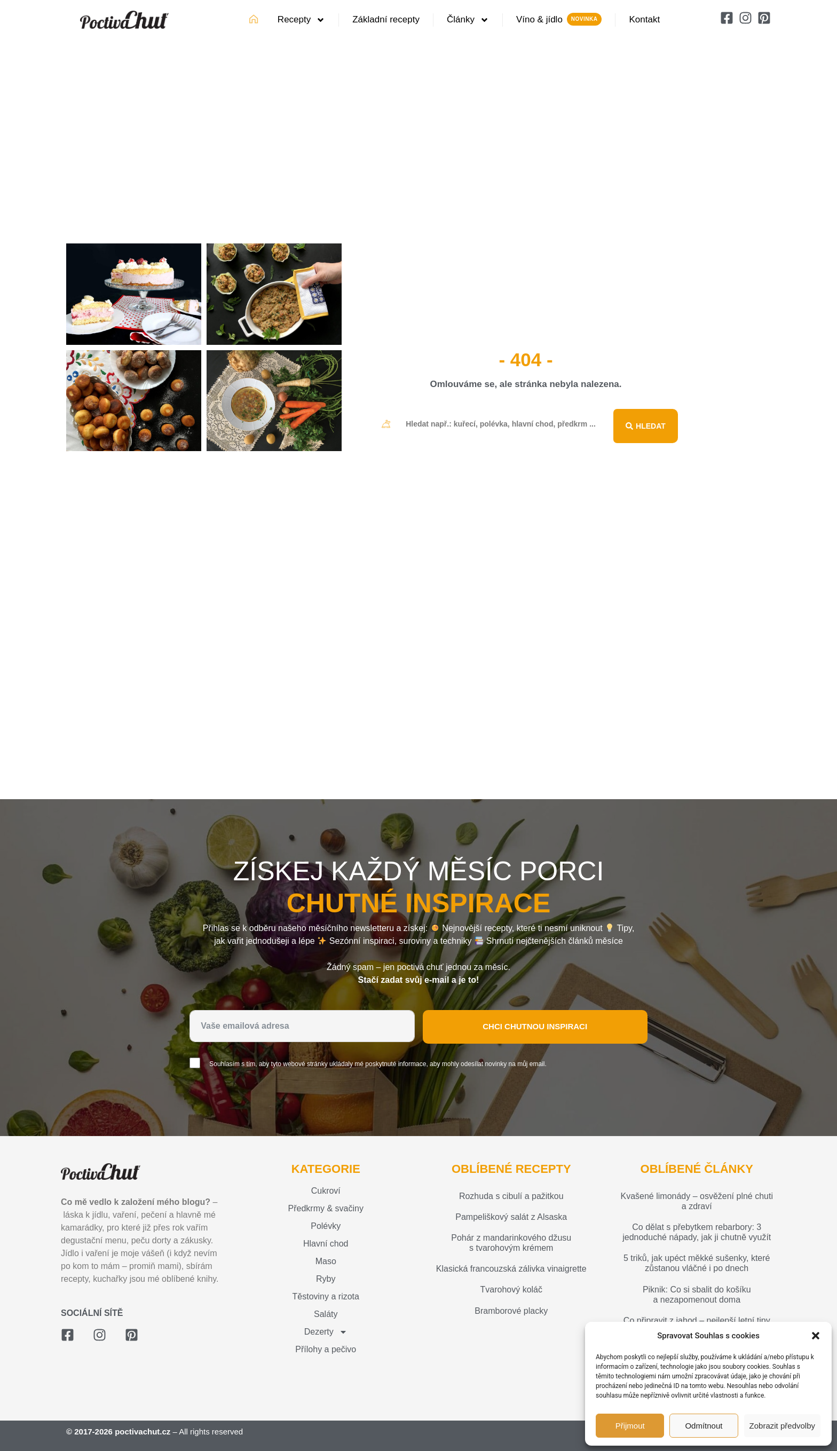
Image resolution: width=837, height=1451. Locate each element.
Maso (325, 1261)
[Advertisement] (418, 141)
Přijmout (630, 1425)
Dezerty (326, 1332)
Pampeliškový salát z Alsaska (511, 1216)
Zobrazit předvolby (782, 1425)
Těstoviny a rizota (326, 1296)
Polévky (326, 1226)
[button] (815, 1335)
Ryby (325, 1278)
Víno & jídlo (539, 19)
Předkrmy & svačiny (326, 1208)
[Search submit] (645, 424)
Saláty (325, 1314)
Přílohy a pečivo (325, 1349)
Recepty (301, 20)
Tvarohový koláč (511, 1289)
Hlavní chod (326, 1243)
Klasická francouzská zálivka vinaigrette (511, 1268)
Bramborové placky (511, 1310)
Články (468, 20)
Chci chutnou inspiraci (535, 1026)
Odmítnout (703, 1425)
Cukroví (326, 1190)
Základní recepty (386, 19)
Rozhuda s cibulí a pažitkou (511, 1196)
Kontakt (644, 19)
